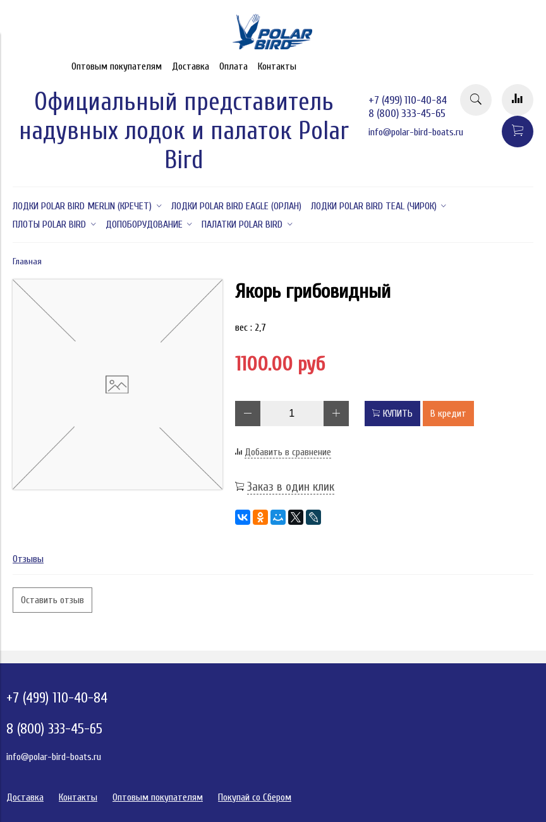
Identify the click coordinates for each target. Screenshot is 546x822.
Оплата (233, 66)
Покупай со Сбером (254, 797)
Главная (27, 261)
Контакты (277, 66)
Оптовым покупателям (116, 66)
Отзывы (28, 559)
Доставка (190, 66)
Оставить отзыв (52, 600)
